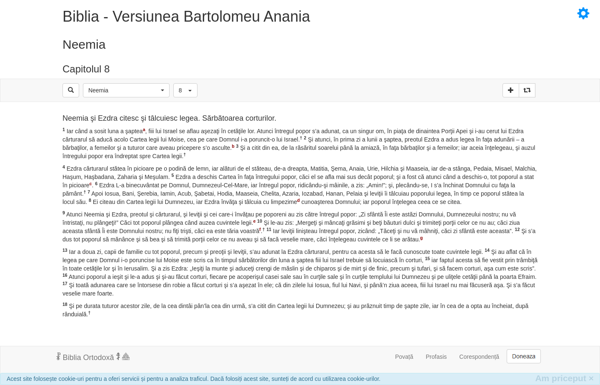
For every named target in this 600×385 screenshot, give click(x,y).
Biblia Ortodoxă (93, 357)
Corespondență (479, 356)
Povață (404, 356)
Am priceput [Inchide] (564, 378)
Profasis (436, 356)
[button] (126, 90)
